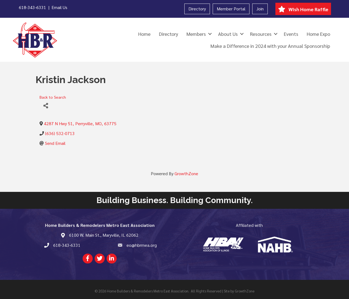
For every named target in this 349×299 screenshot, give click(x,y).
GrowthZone (186, 173)
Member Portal (231, 8)
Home (144, 34)
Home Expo (318, 34)
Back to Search (53, 97)
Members (196, 34)
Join (260, 8)
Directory (197, 8)
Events (291, 34)
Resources (261, 34)
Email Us (59, 7)
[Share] (46, 106)
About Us (228, 34)
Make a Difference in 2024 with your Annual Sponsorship (270, 46)
